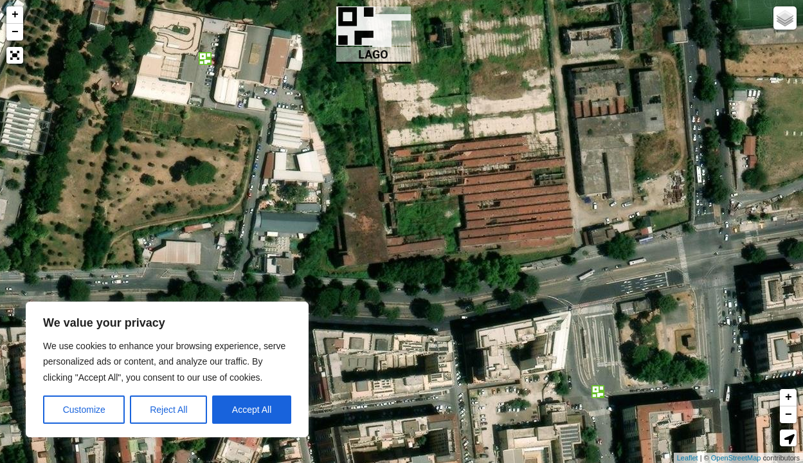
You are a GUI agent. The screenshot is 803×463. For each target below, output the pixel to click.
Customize (84, 409)
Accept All (251, 409)
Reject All (168, 409)
